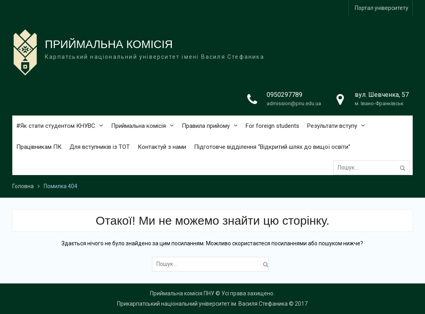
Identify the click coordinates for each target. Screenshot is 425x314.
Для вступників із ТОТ (99, 146)
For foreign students (272, 125)
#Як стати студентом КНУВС (55, 125)
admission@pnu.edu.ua (294, 103)
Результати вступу (332, 125)
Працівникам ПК (39, 146)
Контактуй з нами (162, 146)
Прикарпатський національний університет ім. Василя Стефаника (202, 304)
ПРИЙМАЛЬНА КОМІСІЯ (109, 44)
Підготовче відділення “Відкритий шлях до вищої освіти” (272, 146)
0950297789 (284, 94)
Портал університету (381, 8)
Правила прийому (206, 125)
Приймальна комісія (138, 125)
